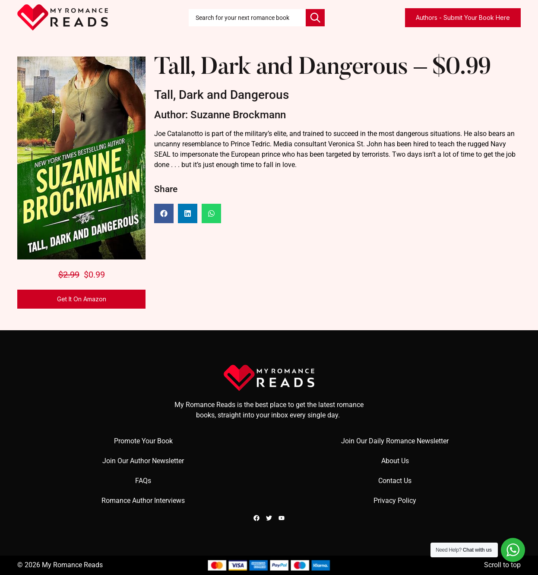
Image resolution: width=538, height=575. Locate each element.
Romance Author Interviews (143, 500)
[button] (164, 213)
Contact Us (394, 481)
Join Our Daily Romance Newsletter (395, 441)
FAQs (143, 481)
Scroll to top (502, 565)
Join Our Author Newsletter (143, 461)
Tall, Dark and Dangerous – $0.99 (322, 68)
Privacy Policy (394, 500)
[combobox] (247, 17)
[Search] (315, 17)
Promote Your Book (143, 441)
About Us (395, 461)
